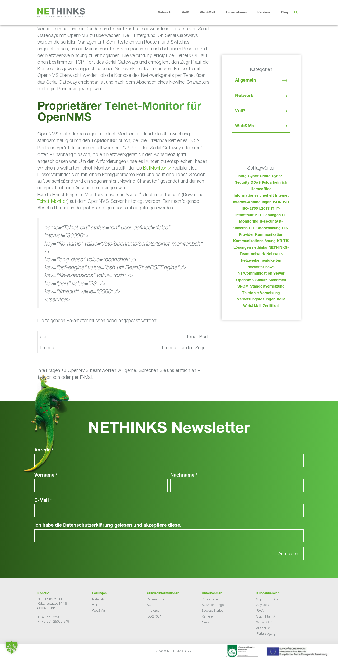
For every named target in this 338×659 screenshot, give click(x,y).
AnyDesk (262, 605)
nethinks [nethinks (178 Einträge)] (259, 248)
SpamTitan (264, 616)
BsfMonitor (154, 168)
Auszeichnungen (214, 605)
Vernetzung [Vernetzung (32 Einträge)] (270, 293)
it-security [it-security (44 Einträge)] (269, 222)
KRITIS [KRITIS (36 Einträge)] (283, 241)
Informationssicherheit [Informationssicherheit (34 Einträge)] (254, 196)
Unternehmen (240, 12)
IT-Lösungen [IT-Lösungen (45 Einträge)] (269, 215)
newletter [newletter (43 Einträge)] (256, 267)
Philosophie (210, 599)
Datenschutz (156, 599)
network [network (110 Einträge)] (258, 254)
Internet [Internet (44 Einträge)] (282, 196)
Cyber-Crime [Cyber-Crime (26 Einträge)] (259, 176)
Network (168, 12)
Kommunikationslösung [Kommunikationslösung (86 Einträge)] (254, 241)
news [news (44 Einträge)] (270, 267)
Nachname (184, 475)
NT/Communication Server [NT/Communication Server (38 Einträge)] (261, 274)
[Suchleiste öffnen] (296, 12)
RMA (260, 611)
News (205, 622)
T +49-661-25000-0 (51, 617)
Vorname (46, 475)
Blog (284, 12)
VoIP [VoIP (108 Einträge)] (281, 300)
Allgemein (245, 80)
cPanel (261, 628)
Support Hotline (267, 599)
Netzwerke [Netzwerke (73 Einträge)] (250, 261)
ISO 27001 (154, 616)
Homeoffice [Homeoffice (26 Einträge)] (261, 189)
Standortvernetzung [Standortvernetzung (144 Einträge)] (267, 287)
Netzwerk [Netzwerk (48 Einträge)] (274, 254)
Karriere (267, 12)
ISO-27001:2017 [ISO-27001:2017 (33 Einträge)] (256, 209)
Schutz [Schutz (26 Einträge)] (261, 280)
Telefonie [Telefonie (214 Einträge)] (250, 293)
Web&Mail (211, 12)
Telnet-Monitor (52, 201)
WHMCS (262, 622)
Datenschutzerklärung (88, 525)
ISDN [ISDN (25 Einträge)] (277, 202)
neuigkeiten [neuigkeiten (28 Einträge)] (271, 261)
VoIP (189, 12)
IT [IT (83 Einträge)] (272, 209)
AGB (150, 605)
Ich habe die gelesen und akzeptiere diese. (107, 525)
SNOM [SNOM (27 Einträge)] (243, 287)
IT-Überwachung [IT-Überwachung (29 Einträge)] (266, 228)
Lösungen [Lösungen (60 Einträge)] (242, 248)
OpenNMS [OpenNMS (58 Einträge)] (245, 280)
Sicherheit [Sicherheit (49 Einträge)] (277, 280)
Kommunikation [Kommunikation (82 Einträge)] (269, 235)
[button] (11, 647)
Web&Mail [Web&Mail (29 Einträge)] (252, 306)
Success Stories (212, 611)
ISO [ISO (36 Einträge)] (286, 202)
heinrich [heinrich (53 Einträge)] (280, 183)
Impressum (154, 611)
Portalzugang (265, 634)
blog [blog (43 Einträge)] (242, 176)
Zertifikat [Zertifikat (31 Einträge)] (271, 306)
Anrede (44, 450)
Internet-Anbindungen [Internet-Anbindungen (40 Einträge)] (252, 202)
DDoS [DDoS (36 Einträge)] (256, 183)
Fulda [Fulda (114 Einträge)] (267, 183)
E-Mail (43, 500)
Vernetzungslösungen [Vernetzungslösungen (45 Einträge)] (256, 300)
